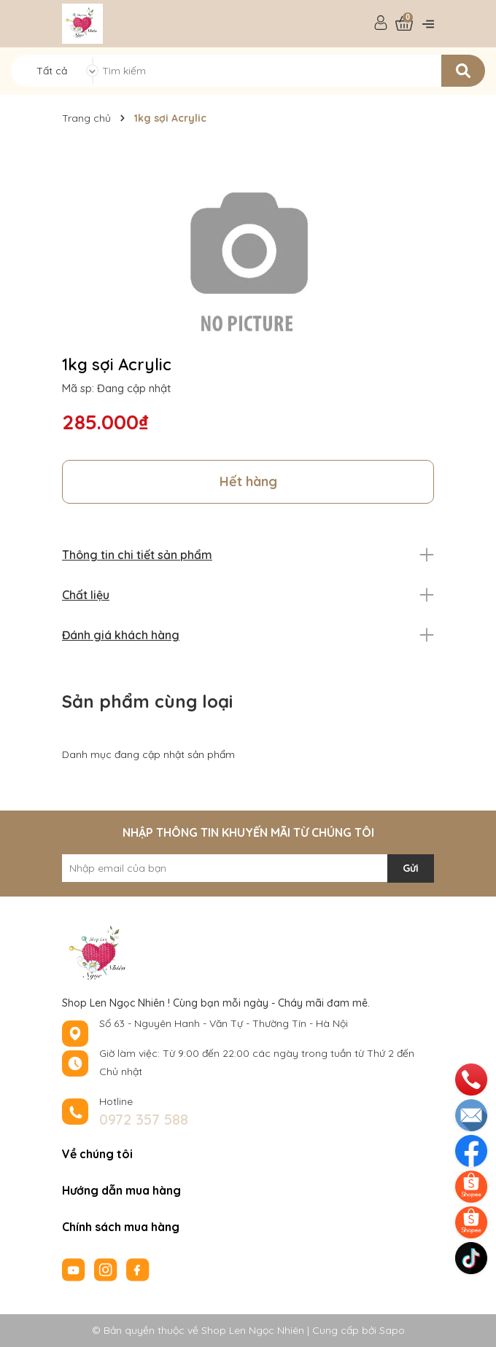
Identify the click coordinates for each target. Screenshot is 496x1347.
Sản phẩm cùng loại (147, 701)
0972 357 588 (143, 1119)
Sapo (392, 1330)
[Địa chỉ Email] (248, 868)
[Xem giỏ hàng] (404, 23)
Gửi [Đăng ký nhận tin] (411, 868)
